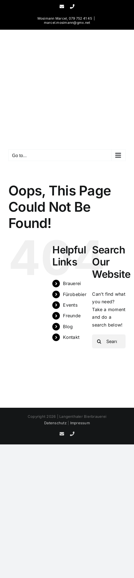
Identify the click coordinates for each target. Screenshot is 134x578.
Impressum (80, 423)
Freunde (72, 315)
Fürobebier (74, 294)
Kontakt (71, 337)
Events (70, 305)
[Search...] (109, 341)
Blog (68, 326)
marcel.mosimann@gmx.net (67, 22)
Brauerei (72, 283)
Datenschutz (55, 423)
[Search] (99, 341)
